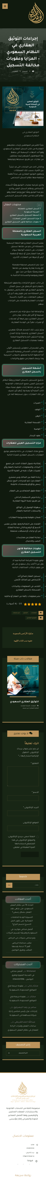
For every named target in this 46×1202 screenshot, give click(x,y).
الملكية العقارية (34, 708)
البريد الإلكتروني (31, 807)
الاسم (35, 792)
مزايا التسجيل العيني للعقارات (25, 219)
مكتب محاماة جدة (23, 1199)
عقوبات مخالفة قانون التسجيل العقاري (22, 222)
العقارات (34, 613)
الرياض (26, 1164)
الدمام (21, 1164)
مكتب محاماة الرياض (23, 1195)
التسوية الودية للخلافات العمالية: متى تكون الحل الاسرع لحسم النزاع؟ (22, 921)
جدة (31, 1164)
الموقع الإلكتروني (31, 823)
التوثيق (25, 613)
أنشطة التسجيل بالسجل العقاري (24, 215)
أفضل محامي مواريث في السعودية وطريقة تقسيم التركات (21, 931)
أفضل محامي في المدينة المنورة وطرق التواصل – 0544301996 (22, 975)
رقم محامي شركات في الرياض (21, 938)
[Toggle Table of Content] (38, 205)
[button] (5, 6)
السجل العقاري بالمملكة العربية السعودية (28, 210)
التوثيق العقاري (31, 618)
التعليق (35, 763)
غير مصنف (16, 613)
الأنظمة (23, 1184)
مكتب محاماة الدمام (23, 1192)
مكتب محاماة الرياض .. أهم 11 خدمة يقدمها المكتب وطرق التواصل (22, 946)
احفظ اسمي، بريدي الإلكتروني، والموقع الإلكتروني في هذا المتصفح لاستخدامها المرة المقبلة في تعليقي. (21, 842)
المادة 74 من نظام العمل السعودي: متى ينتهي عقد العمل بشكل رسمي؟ (21, 908)
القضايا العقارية (25, 706)
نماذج (23, 1188)
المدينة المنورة (12, 1164)
